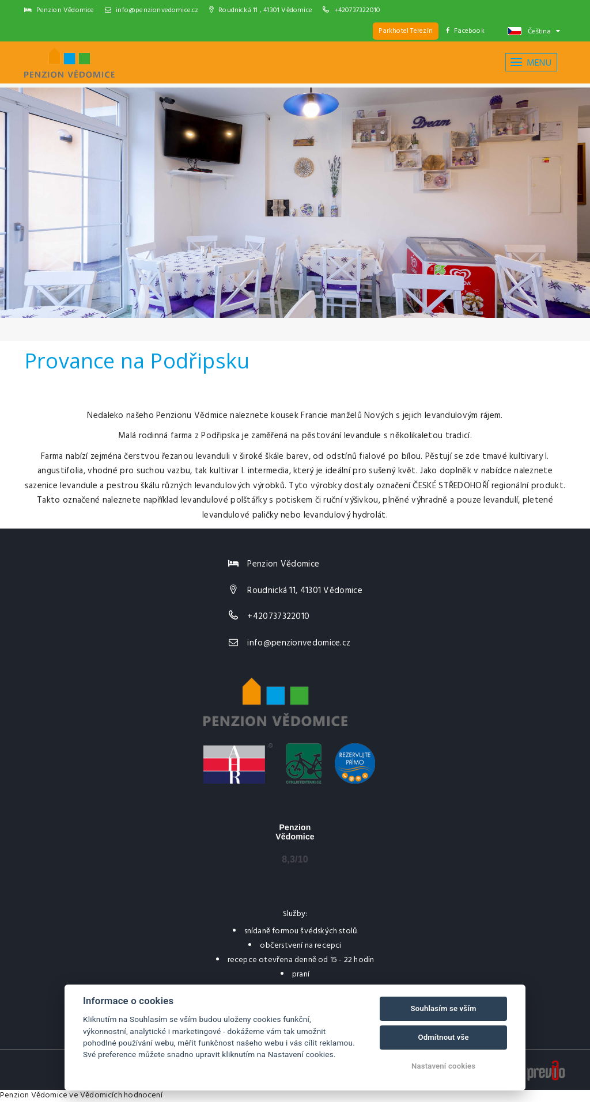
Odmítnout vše (443, 1037)
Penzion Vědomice (33, 1095)
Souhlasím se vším (443, 1008)
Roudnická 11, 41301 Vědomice (304, 591)
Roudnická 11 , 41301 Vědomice (260, 10)
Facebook (465, 31)
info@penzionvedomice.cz (152, 10)
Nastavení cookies (443, 1066)
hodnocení (143, 1095)
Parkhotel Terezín (405, 31)
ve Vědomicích (95, 1095)
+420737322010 (357, 10)
